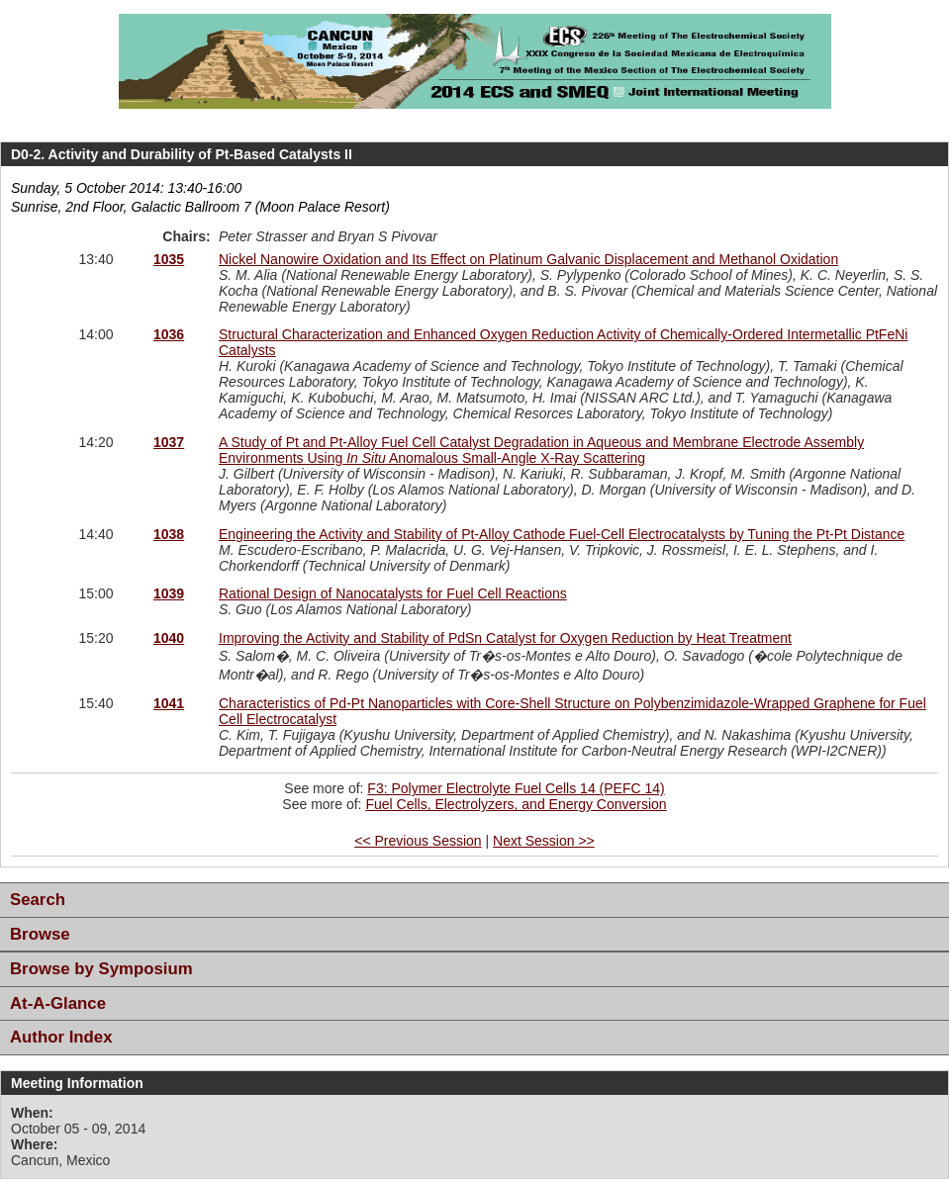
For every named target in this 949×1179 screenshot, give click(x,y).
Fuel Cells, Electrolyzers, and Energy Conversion (515, 804)
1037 (168, 442)
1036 (168, 334)
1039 (168, 593)
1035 (168, 259)
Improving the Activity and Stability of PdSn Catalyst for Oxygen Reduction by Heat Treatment (505, 638)
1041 (168, 703)
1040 (168, 638)
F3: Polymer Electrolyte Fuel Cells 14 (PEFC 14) (515, 788)
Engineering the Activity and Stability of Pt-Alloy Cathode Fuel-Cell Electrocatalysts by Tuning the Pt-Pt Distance (561, 534)
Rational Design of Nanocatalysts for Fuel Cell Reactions (393, 593)
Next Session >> (544, 841)
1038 (168, 534)
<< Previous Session (417, 841)
